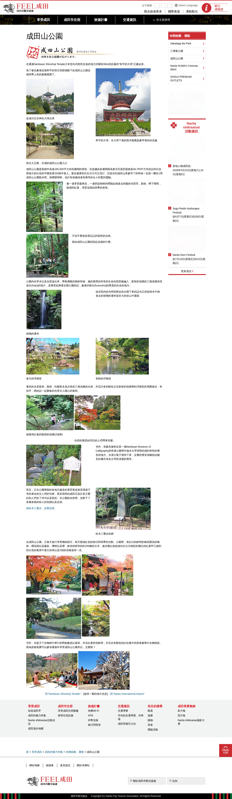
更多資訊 (186, 271)
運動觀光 (192, 11)
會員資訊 (64, 765)
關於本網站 (82, 765)
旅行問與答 (94, 724)
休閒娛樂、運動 (180, 35)
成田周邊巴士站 (127, 723)
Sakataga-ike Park (180, 43)
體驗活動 (153, 729)
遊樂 (150, 715)
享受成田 (37, 751)
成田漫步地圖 (35, 728)
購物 (150, 720)
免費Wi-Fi (93, 710)
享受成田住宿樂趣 (68, 710)
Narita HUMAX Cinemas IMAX (184, 67)
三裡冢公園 (176, 50)
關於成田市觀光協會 (144, 780)
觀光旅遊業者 (153, 11)
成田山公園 (176, 58)
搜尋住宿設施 (65, 715)
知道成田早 (34, 710)
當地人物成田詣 (182, 166)
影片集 (181, 710)
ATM (90, 715)
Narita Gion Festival (184, 254)
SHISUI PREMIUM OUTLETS (181, 78)
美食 (150, 724)
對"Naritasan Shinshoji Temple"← (64, 693)
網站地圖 (34, 765)
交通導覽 (123, 710)
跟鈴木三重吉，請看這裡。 (41, 508)
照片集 (181, 715)
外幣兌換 (93, 720)
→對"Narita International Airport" (126, 693)
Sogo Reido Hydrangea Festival (186, 210)
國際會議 (174, 11)
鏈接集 (49, 765)
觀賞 (150, 710)
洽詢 (174, 780)
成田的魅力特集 (37, 715)
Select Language (188, 5)
